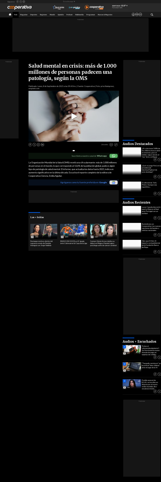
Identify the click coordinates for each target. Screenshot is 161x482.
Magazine (23, 15)
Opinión (61, 15)
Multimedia (79, 15)
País (15, 15)
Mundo (52, 15)
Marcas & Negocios (105, 15)
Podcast (69, 15)
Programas (90, 15)
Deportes (33, 15)
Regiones (43, 15)
